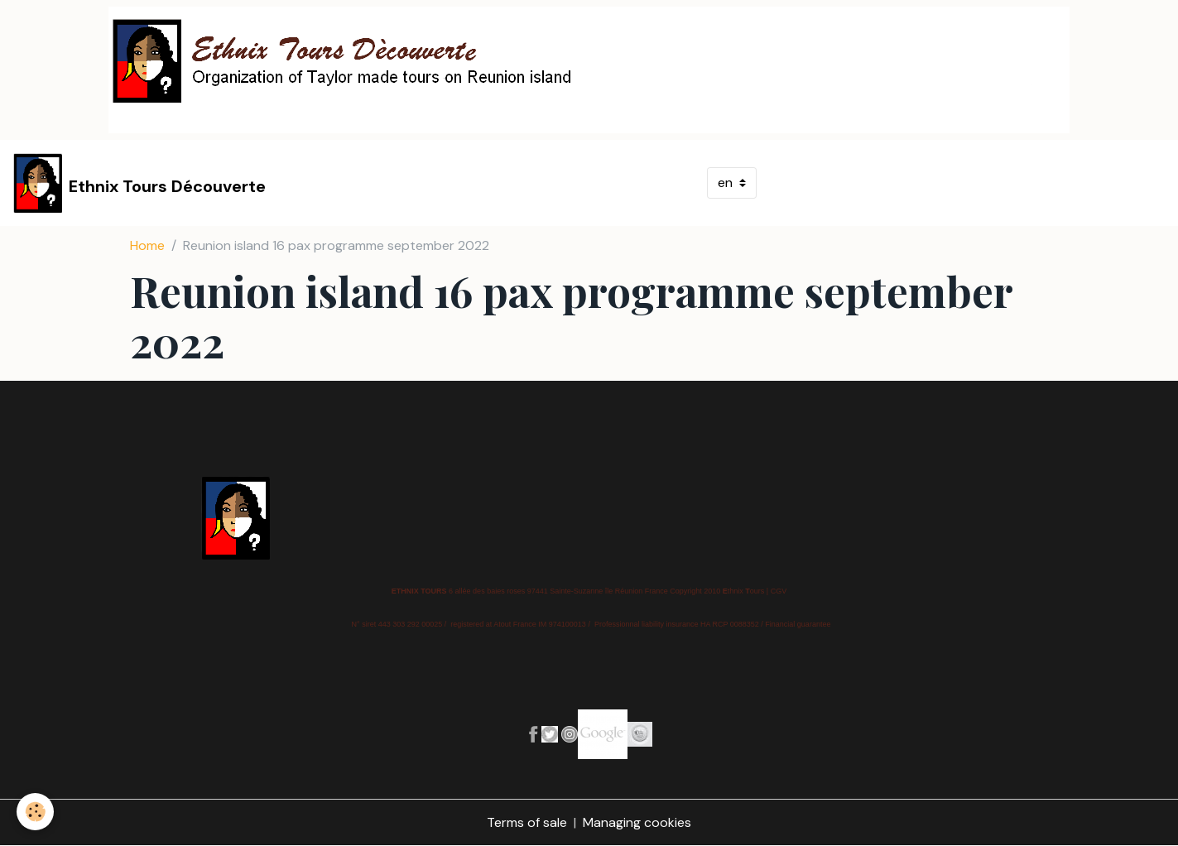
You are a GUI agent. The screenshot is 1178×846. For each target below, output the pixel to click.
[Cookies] (35, 811)
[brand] (139, 183)
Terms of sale (527, 822)
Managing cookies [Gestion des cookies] (637, 822)
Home (147, 245)
